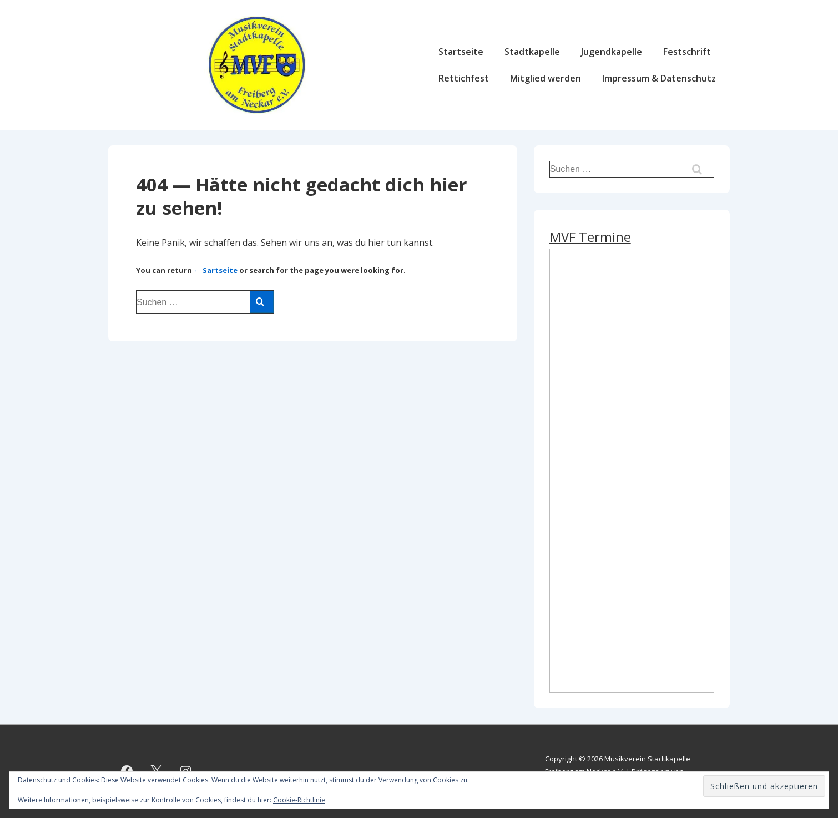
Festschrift (687, 52)
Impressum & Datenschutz (659, 78)
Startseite (460, 52)
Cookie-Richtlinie (299, 800)
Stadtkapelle (532, 52)
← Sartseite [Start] (216, 270)
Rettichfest (463, 78)
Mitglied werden (545, 78)
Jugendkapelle (611, 52)
